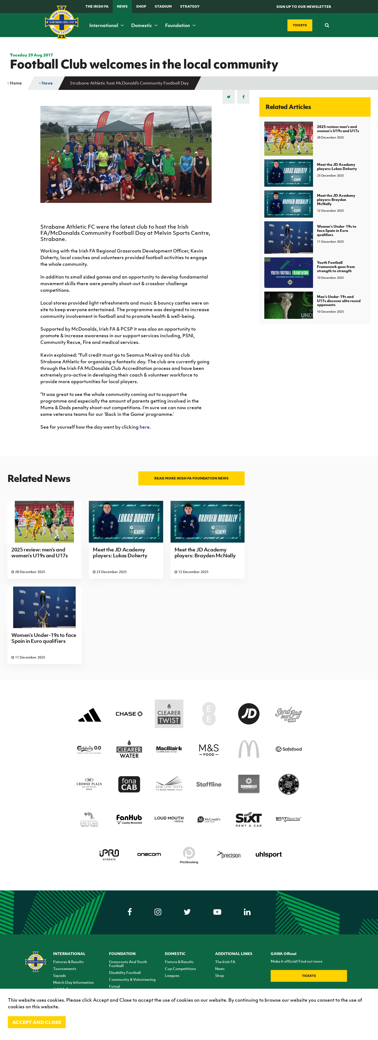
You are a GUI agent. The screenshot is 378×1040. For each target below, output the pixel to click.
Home (14, 83)
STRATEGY (190, 6)
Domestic (144, 25)
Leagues (172, 975)
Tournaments (64, 968)
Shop (141, 6)
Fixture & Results (179, 961)
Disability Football (125, 972)
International (106, 25)
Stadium (163, 6)
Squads (59, 975)
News (122, 6)
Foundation (180, 25)
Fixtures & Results (68, 961)
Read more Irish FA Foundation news (191, 478)
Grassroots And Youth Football (128, 963)
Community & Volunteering (132, 979)
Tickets (309, 976)
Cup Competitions (180, 968)
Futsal (114, 986)
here (145, 427)
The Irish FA (97, 6)
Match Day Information (73, 982)
